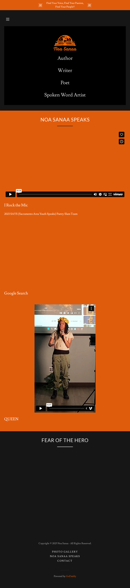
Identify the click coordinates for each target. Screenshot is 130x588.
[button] (7, 19)
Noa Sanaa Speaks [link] (65, 556)
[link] (65, 42)
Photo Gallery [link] (65, 551)
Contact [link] (65, 560)
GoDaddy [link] (71, 576)
